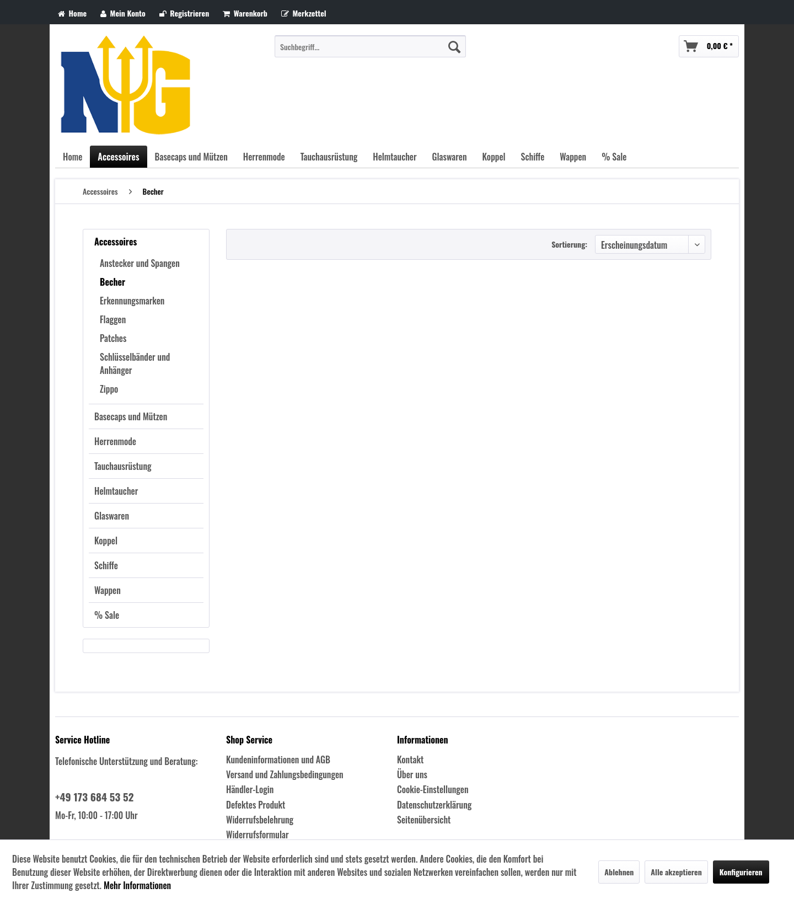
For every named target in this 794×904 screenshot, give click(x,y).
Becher (112, 281)
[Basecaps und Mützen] (191, 157)
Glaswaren (111, 515)
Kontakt (410, 759)
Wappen (107, 590)
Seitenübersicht (423, 819)
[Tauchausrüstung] (329, 157)
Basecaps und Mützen (130, 416)
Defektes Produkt (255, 804)
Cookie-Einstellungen (433, 789)
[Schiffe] (532, 157)
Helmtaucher (116, 491)
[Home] (72, 157)
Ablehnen (619, 872)
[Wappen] (573, 157)
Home (72, 13)
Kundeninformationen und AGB (278, 759)
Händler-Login (249, 789)
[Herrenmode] (264, 157)
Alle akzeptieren (676, 872)
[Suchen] (454, 46)
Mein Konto (123, 13)
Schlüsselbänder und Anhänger (135, 363)
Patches (113, 338)
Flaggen (113, 319)
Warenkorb (245, 13)
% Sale (106, 615)
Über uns (412, 774)
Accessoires (115, 241)
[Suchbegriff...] (370, 46)
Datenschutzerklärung (434, 804)
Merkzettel (303, 13)
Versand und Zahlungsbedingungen (285, 774)
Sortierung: (569, 244)
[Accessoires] (118, 157)
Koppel (105, 540)
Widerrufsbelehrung (259, 819)
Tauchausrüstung (123, 466)
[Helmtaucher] (394, 157)
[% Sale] (614, 157)
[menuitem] (370, 46)
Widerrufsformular (257, 834)
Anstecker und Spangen (140, 263)
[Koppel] (494, 157)
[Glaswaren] (450, 157)
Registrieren (184, 13)
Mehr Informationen (137, 885)
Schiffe (106, 565)
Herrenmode (115, 441)
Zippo (109, 388)
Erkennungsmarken (132, 300)
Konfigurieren (741, 872)
